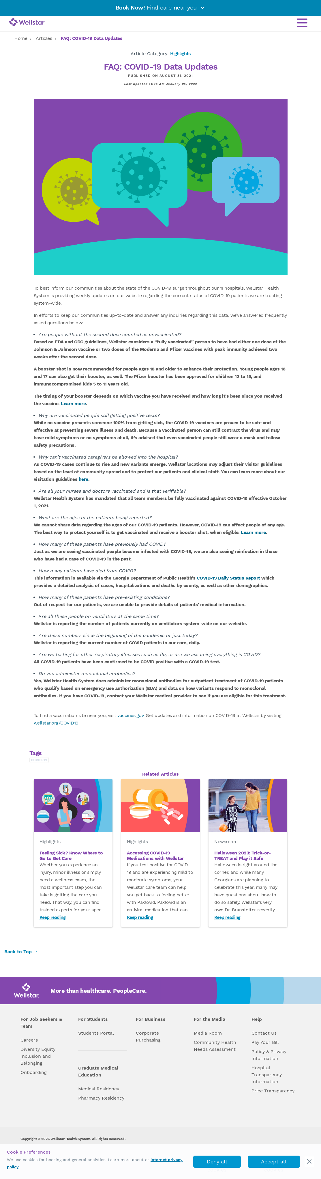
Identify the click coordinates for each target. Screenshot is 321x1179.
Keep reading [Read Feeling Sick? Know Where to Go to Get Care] (52, 917)
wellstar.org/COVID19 (56, 723)
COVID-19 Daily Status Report (228, 578)
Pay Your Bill (265, 1042)
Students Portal (96, 1033)
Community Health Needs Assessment (215, 1046)
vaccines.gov (130, 715)
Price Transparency (272, 1091)
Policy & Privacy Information (268, 1055)
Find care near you (161, 7)
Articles (44, 38)
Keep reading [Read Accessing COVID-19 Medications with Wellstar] (140, 917)
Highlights (180, 53)
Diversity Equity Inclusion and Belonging (37, 1056)
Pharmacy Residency (101, 1098)
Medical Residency (98, 1089)
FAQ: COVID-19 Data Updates (91, 38)
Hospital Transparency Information (266, 1074)
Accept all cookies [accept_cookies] (274, 1163)
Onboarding (33, 1072)
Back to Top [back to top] (21, 951)
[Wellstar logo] (27, 22)
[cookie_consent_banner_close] (309, 1161)
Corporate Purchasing (148, 1036)
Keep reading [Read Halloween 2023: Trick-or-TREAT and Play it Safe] (227, 917)
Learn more (73, 403)
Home (20, 38)
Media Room (208, 1033)
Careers (29, 1040)
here (83, 479)
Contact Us (264, 1033)
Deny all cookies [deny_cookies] (217, 1163)
